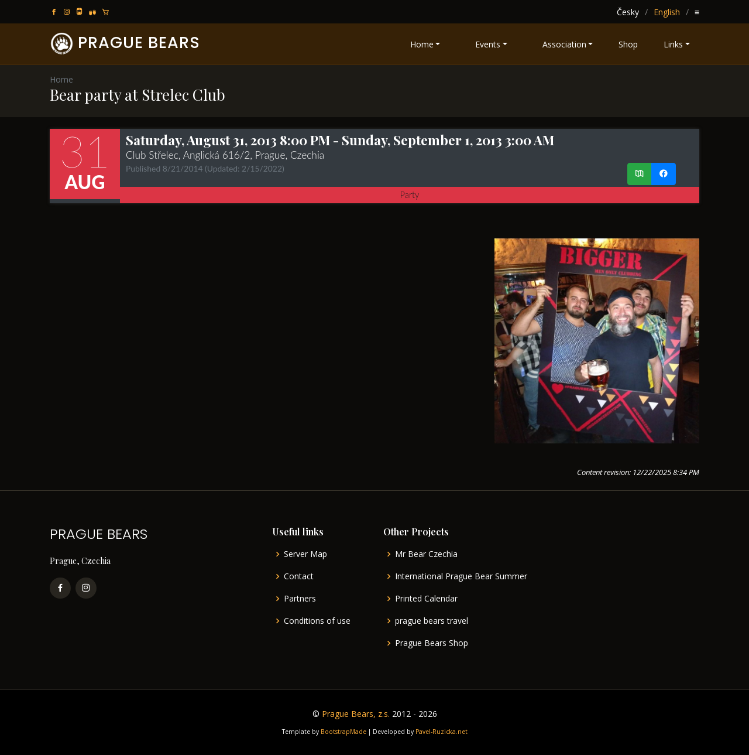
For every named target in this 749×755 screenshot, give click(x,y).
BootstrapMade (343, 731)
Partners (300, 599)
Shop (628, 44)
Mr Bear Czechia (426, 554)
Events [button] (487, 44)
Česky (628, 12)
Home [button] (422, 44)
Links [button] (673, 44)
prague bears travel (431, 621)
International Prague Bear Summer (461, 576)
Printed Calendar (426, 599)
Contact (299, 576)
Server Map (305, 554)
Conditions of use (317, 621)
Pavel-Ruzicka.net (441, 731)
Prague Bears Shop (431, 643)
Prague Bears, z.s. (356, 713)
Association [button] (564, 44)
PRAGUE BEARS (139, 42)
